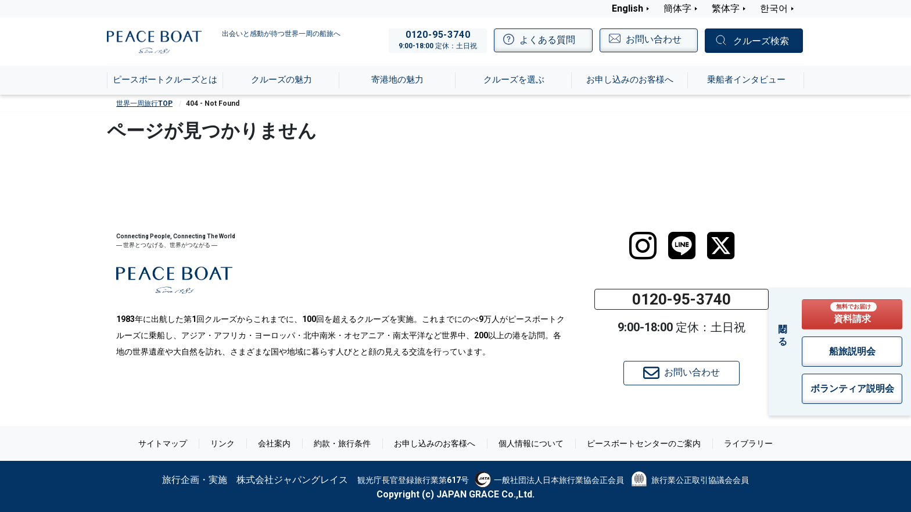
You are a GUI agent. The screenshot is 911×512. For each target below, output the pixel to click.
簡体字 (677, 8)
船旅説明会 (852, 351)
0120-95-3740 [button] (681, 299)
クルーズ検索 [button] (761, 40)
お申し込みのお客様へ (434, 443)
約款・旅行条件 (342, 443)
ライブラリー (748, 443)
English (627, 8)
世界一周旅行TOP (144, 103)
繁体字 (726, 8)
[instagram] (643, 246)
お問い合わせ (681, 373)
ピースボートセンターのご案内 (644, 443)
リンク (222, 443)
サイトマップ (162, 443)
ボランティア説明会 (852, 388)
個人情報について (531, 443)
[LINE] (681, 246)
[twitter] (720, 246)
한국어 (774, 8)
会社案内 (274, 443)
